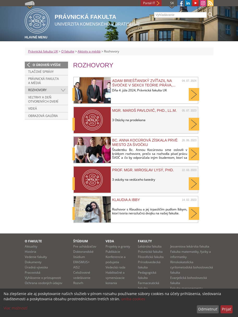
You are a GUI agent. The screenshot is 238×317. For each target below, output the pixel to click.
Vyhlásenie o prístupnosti (43, 277)
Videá (32, 108)
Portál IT (149, 3)
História (30, 251)
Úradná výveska (36, 267)
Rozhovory (37, 90)
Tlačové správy (41, 71)
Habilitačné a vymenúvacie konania (115, 277)
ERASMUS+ (81, 262)
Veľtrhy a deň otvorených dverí (43, 99)
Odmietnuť (207, 309)
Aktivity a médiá (89, 51)
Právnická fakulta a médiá (43, 81)
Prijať (226, 309)
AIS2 (76, 267)
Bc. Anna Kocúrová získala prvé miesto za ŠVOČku (145, 142)
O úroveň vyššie (47, 65)
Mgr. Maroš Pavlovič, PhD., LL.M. (144, 110)
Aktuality (31, 246)
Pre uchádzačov (84, 246)
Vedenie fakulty (36, 257)
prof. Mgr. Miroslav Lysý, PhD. (143, 170)
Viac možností (16, 308)
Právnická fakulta (150, 251)
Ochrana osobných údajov (43, 283)
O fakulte (67, 51)
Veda (110, 241)
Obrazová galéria (43, 116)
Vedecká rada (115, 267)
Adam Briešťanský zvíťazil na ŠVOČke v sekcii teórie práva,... (143, 83)
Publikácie (113, 251)
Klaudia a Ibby (126, 200)
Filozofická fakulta (151, 257)
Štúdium (80, 241)
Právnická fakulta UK (43, 51)
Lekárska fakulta (150, 246)
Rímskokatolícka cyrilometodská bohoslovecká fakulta (191, 267)
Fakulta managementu (186, 288)
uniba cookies (133, 298)
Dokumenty (33, 262)
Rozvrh (78, 283)
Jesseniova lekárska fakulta (189, 246)
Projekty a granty (118, 246)
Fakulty (145, 241)
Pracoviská (32, 272)
